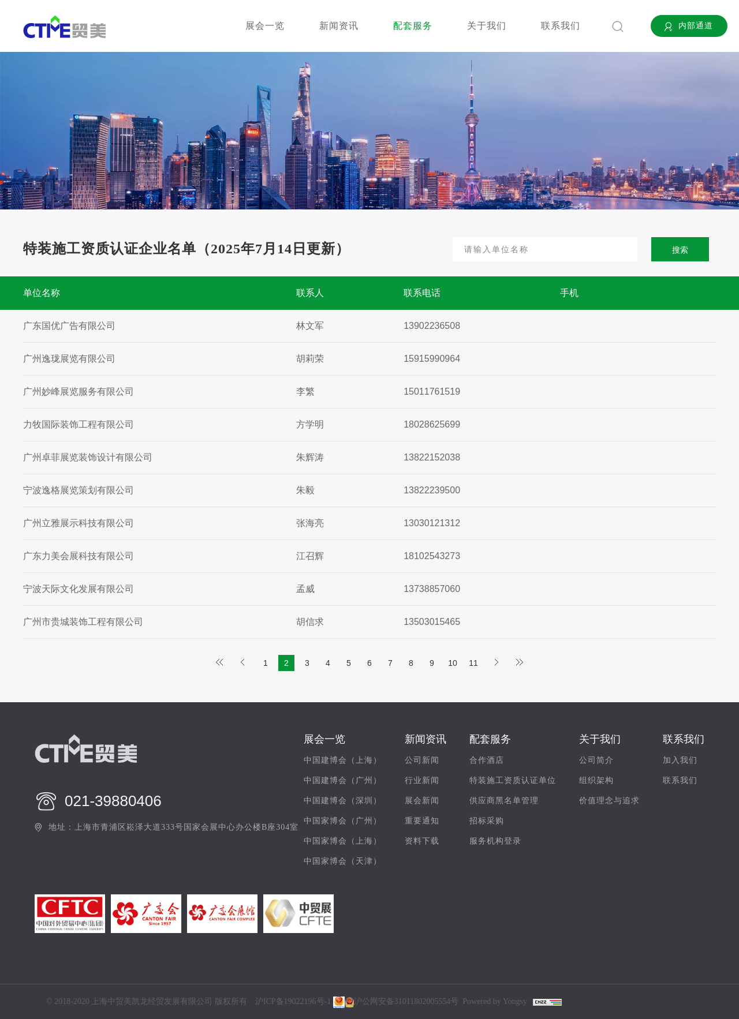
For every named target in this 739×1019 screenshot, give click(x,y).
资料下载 (422, 841)
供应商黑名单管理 (504, 801)
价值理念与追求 (609, 801)
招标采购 (486, 821)
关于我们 (486, 26)
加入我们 (680, 760)
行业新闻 (422, 781)
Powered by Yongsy (494, 1002)
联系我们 (560, 26)
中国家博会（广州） (343, 821)
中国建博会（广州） (343, 781)
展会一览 (265, 26)
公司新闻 (422, 760)
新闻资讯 (339, 26)
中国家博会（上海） (343, 841)
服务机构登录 (495, 841)
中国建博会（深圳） (343, 801)
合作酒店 (486, 760)
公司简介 (596, 760)
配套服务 (412, 26)
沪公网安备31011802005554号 (401, 1002)
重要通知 (422, 821)
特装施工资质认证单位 (512, 781)
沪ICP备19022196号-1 (293, 1002)
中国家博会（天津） (343, 861)
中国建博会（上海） (343, 760)
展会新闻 (422, 801)
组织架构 (596, 781)
